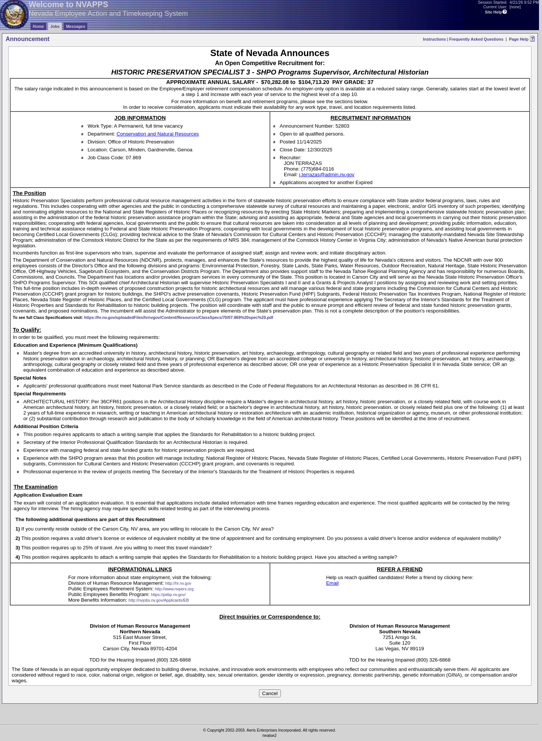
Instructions (434, 39)
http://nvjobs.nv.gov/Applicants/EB (158, 600)
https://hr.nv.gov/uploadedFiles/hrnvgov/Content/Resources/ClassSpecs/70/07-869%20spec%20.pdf (178, 317)
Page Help (518, 39)
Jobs (55, 26)
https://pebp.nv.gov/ (168, 594)
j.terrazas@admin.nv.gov (327, 174)
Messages (75, 26)
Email (332, 583)
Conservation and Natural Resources (158, 134)
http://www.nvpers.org (174, 589)
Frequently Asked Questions (476, 39)
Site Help (493, 12)
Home (38, 26)
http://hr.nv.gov (178, 583)
